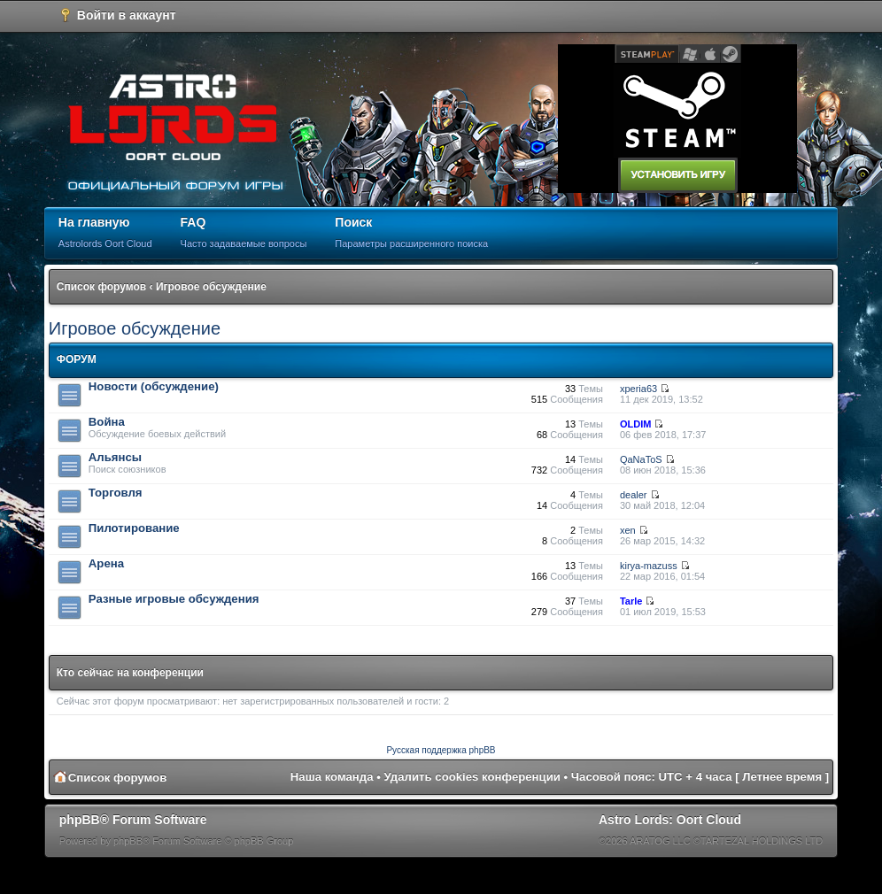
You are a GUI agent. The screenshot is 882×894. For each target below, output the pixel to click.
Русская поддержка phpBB (440, 750)
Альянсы (115, 457)
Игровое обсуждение (211, 287)
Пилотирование (134, 528)
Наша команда (332, 776)
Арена (106, 563)
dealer (633, 494)
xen (628, 530)
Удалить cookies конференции (472, 776)
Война (107, 421)
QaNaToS (641, 459)
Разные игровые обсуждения (174, 598)
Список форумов (101, 287)
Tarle (631, 601)
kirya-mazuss (648, 565)
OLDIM (635, 424)
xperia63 (638, 388)
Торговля (116, 492)
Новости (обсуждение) (154, 386)
